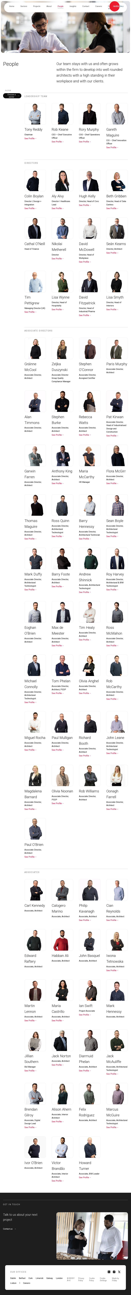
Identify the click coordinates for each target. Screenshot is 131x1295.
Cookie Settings (103, 1279)
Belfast (22, 1278)
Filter (8, 90)
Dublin (13, 1278)
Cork (31, 1278)
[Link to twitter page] (119, 1272)
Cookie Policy (92, 1279)
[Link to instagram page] (114, 1272)
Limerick (39, 1278)
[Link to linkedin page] (109, 1272)
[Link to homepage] (116, 6)
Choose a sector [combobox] (13, 95)
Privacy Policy (81, 1279)
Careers (26, 1283)
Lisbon (13, 1283)
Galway (49, 1278)
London (59, 1278)
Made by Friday (115, 1279)
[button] (23, 6)
